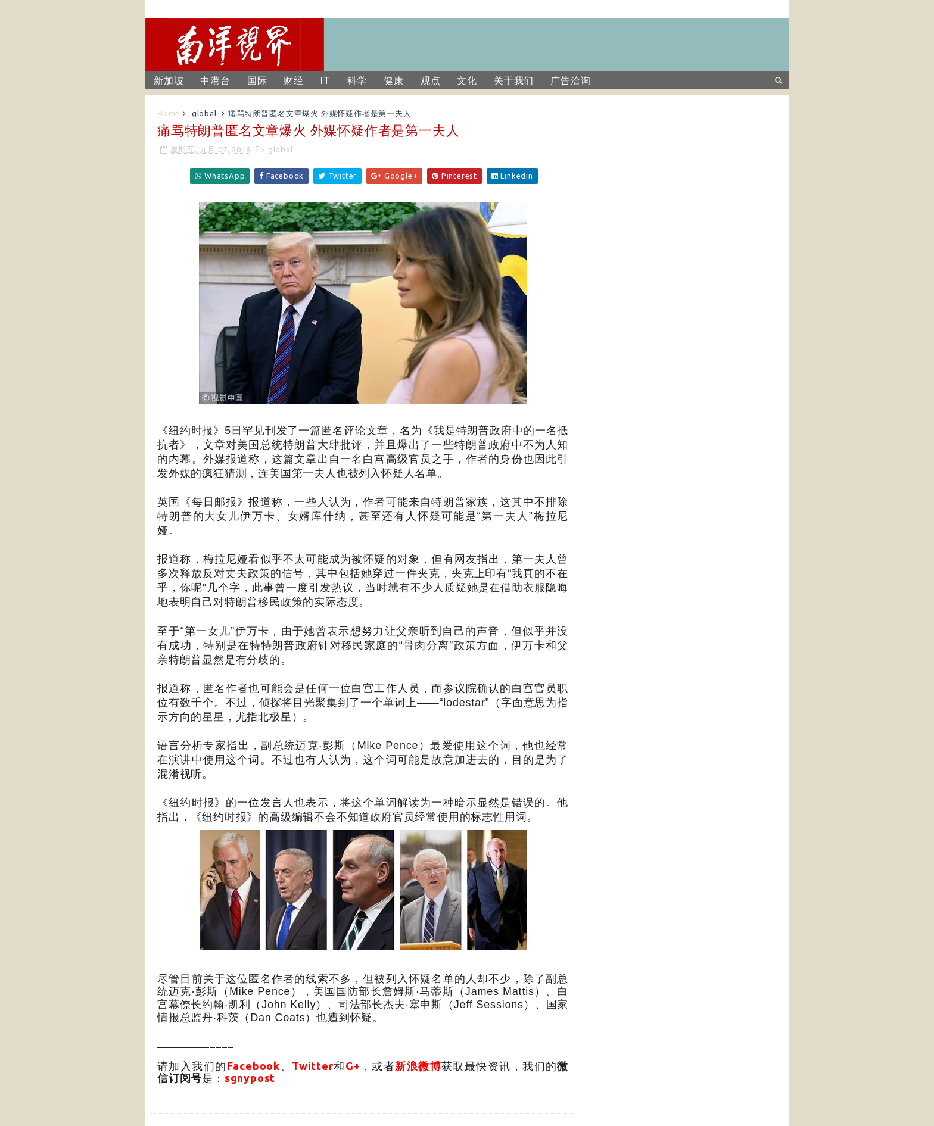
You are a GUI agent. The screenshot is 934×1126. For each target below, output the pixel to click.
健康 (394, 80)
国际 (257, 80)
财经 (294, 80)
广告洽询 (570, 80)
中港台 (215, 80)
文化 (467, 80)
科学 (357, 80)
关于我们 (514, 80)
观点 (431, 80)
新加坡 (168, 80)
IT (325, 80)
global (204, 113)
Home (168, 113)
